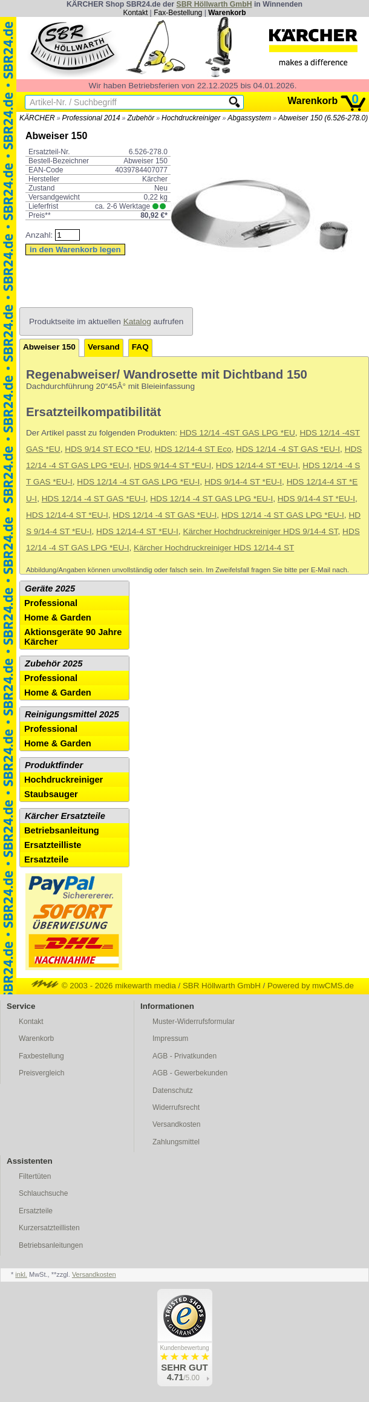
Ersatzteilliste (53, 845)
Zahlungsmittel (176, 1142)
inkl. (21, 1274)
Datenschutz (172, 1090)
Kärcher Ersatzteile (65, 816)
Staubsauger (51, 794)
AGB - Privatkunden (184, 1056)
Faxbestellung (41, 1056)
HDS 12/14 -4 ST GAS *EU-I (288, 449)
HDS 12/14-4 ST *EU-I (257, 465)
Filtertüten (35, 1176)
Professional (50, 603)
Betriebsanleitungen (51, 1245)
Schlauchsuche (43, 1193)
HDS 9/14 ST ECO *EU (107, 449)
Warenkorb (227, 12)
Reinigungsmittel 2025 (72, 714)
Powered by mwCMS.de (310, 985)
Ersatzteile (46, 859)
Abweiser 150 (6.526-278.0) (323, 118)
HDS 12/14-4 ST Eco (193, 449)
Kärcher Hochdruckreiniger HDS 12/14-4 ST (214, 547)
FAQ (140, 346)
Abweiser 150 (49, 346)
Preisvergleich (41, 1073)
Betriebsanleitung (61, 830)
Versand (104, 346)
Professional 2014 (91, 118)
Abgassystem (249, 118)
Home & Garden (57, 617)
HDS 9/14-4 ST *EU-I (172, 465)
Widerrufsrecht (176, 1107)
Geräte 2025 (50, 588)
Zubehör (140, 118)
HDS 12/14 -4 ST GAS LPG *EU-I (138, 481)
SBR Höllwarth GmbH (214, 4)
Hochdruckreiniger (191, 118)
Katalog (137, 321)
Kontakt (135, 12)
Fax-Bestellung (178, 12)
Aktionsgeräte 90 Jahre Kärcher (73, 637)
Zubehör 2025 (53, 663)
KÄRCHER (37, 118)
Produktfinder (54, 765)
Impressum (170, 1038)
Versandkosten (176, 1124)
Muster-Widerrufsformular (193, 1021)
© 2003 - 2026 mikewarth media (103, 985)
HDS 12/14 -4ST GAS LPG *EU (237, 432)
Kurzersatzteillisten (49, 1228)
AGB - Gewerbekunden (189, 1073)
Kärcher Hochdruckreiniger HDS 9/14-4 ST (260, 531)
